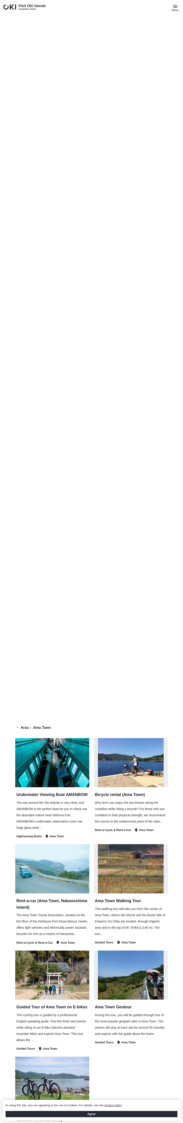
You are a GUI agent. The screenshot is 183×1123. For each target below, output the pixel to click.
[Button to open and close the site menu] (175, 7)
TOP (139, 708)
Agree (91, 1114)
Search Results (158, 708)
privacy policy (113, 1105)
